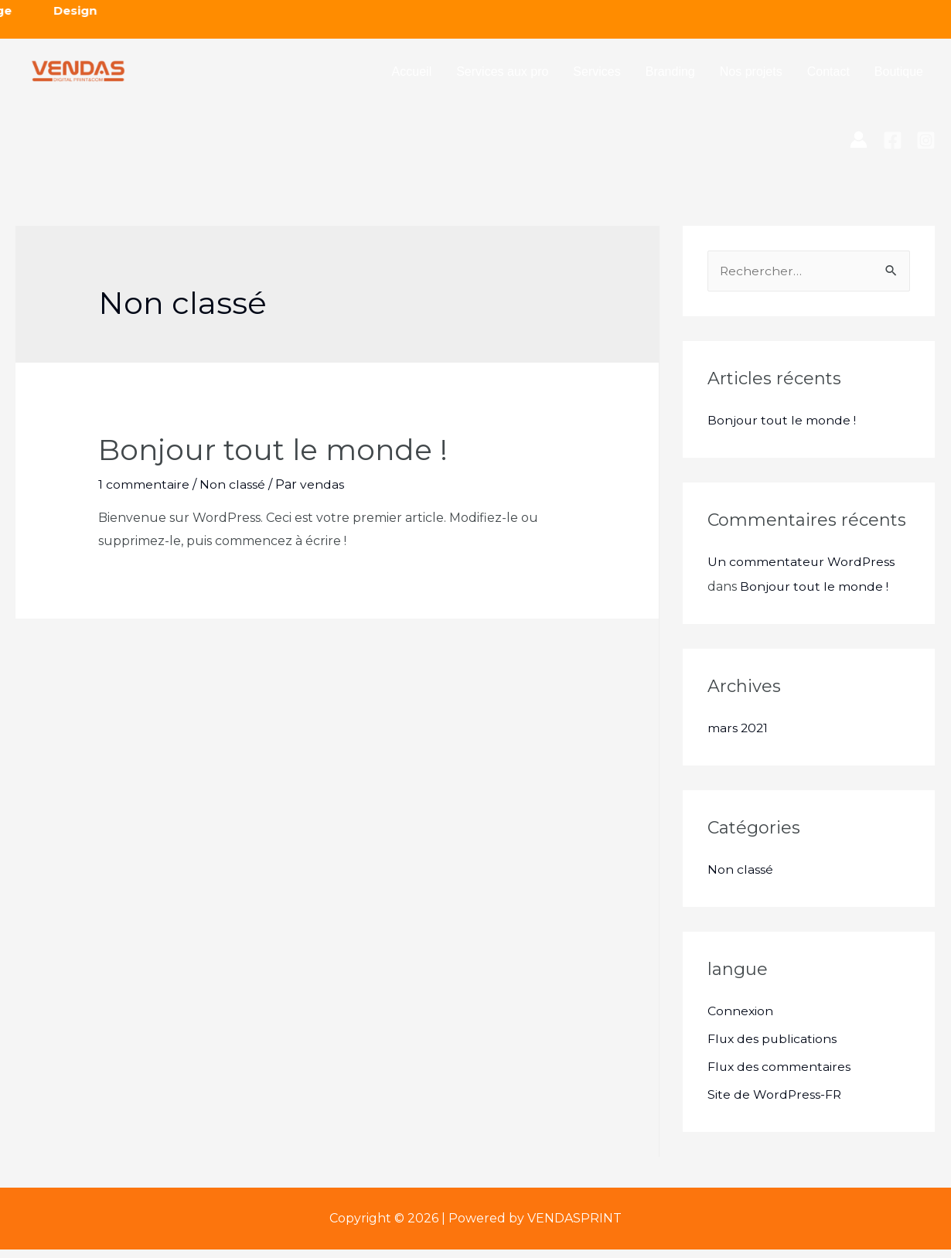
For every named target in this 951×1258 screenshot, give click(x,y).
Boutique (898, 76)
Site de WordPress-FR (775, 1103)
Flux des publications (773, 1047)
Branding (670, 76)
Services (596, 76)
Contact (828, 76)
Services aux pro (502, 76)
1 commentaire (143, 493)
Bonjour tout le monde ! (282, 458)
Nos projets (751, 76)
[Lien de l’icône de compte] (858, 148)
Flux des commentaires (779, 1075)
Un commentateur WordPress (801, 570)
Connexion (740, 1019)
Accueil (412, 76)
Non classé (232, 493)
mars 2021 (738, 736)
